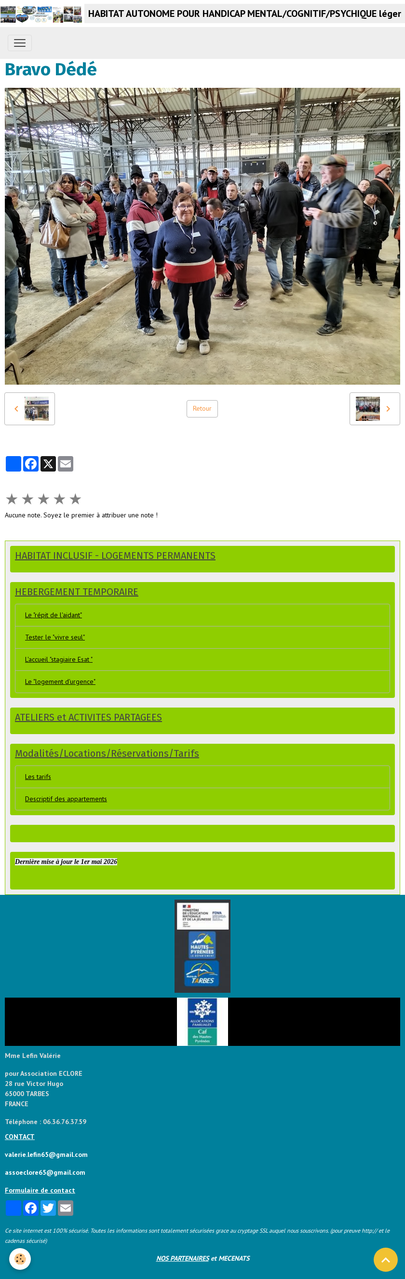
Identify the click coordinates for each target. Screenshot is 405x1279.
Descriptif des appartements (66, 798)
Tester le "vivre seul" (55, 637)
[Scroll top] (386, 1260)
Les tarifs (38, 776)
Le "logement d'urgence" (60, 681)
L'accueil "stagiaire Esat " (59, 659)
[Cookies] (20, 1259)
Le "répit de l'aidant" (53, 615)
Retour (202, 408)
